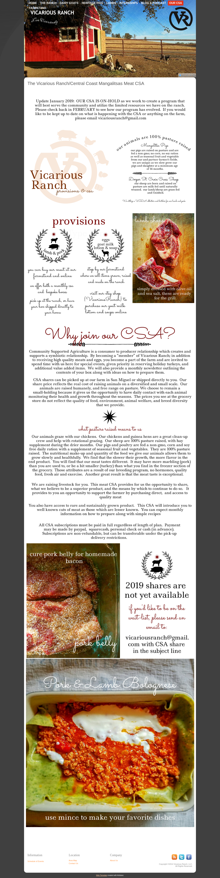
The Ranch (48, 3)
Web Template (101, 875)
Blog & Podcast (153, 3)
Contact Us (73, 863)
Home (33, 3)
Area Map (73, 860)
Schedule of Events (36, 861)
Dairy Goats (69, 3)
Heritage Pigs (92, 3)
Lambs (111, 3)
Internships (128, 3)
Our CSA (175, 3)
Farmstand (37, 8)
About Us (114, 860)
